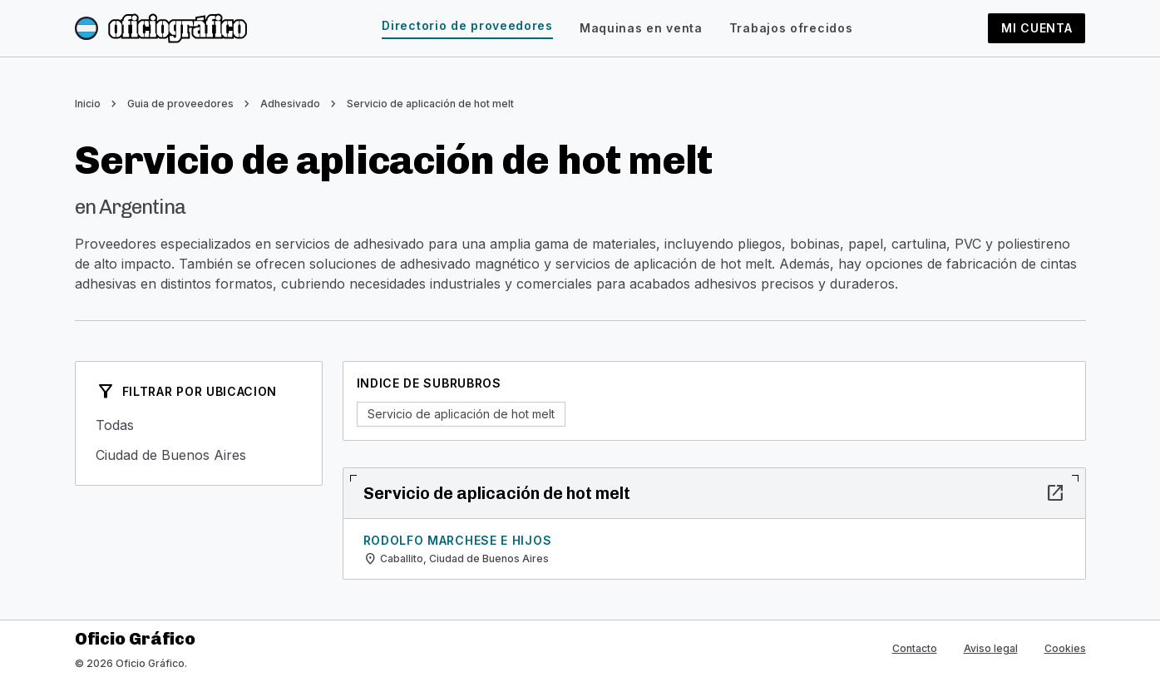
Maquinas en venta (641, 28)
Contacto (914, 648)
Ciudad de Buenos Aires (199, 455)
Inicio (88, 103)
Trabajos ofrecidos (791, 28)
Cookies (1065, 648)
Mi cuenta (1036, 28)
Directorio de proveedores (467, 25)
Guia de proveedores (180, 103)
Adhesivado (290, 103)
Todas (199, 425)
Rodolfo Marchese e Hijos (457, 540)
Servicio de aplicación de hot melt (430, 103)
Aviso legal (991, 648)
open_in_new (1055, 493)
